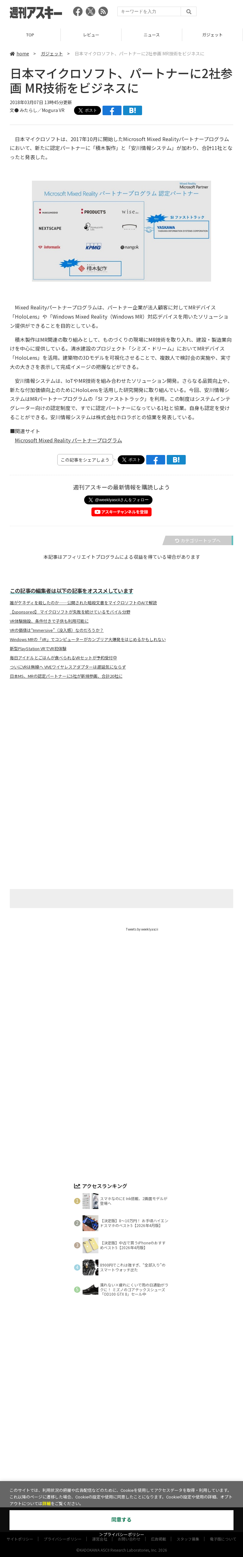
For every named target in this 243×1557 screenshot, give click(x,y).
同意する (121, 1520)
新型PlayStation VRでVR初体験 (38, 648)
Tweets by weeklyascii (142, 929)
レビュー (91, 35)
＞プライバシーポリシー (121, 1534)
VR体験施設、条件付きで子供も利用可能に (49, 621)
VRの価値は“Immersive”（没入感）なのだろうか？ (57, 630)
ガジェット (212, 35)
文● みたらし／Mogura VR (37, 110)
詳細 (46, 1503)
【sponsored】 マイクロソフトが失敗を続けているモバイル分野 (70, 612)
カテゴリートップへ (198, 540)
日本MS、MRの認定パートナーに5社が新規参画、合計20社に (66, 676)
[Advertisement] (121, 746)
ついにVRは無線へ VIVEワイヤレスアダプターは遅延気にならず (68, 667)
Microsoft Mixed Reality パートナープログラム (68, 440)
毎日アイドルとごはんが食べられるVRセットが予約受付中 (63, 658)
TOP (30, 35)
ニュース (152, 35)
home (19, 53)
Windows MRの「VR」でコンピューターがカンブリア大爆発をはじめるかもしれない (88, 639)
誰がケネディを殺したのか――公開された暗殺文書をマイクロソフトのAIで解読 (83, 603)
